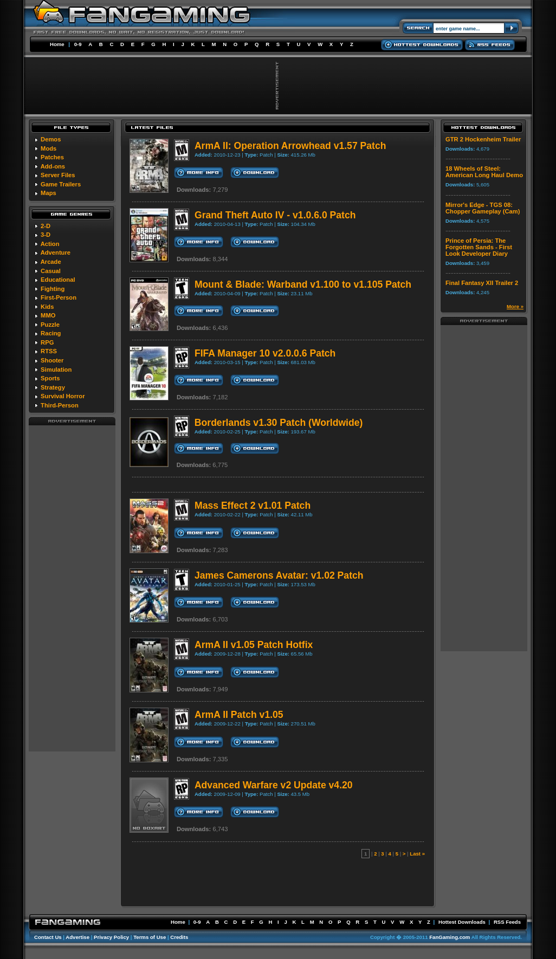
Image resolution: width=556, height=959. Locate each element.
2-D (45, 226)
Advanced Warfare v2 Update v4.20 (274, 785)
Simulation (56, 369)
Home (57, 44)
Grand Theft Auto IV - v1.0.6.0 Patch (275, 215)
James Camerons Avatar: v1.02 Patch (279, 575)
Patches (52, 157)
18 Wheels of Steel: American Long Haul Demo (484, 171)
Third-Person (60, 405)
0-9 (78, 44)
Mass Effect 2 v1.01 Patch (253, 505)
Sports (50, 378)
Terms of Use (149, 937)
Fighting (52, 289)
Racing (51, 333)
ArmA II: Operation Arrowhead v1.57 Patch (290, 145)
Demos (51, 139)
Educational (58, 279)
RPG (47, 342)
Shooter (52, 360)
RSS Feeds (507, 922)
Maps (48, 193)
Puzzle (50, 324)
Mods (48, 148)
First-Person (58, 297)
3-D (45, 234)
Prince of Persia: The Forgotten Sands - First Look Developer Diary (478, 247)
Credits (179, 937)
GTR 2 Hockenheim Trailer (483, 139)
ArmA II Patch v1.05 (239, 714)
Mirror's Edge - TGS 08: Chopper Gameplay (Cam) (482, 208)
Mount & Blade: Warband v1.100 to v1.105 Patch (303, 284)
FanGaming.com (449, 937)
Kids (47, 306)
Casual (51, 271)
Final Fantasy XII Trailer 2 (481, 283)
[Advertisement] (72, 587)
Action (50, 244)
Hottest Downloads (462, 922)
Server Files (58, 175)
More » (515, 306)
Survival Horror (63, 396)
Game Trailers (61, 184)
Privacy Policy (111, 937)
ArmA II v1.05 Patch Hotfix (254, 644)
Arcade (51, 261)
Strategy (53, 387)
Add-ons (53, 166)
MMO (48, 315)
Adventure (55, 252)
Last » (417, 854)
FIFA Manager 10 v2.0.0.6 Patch (265, 353)
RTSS (49, 351)
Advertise (77, 937)
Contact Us (48, 937)
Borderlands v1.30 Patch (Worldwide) (279, 422)
